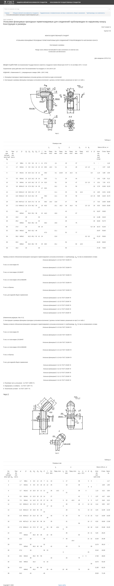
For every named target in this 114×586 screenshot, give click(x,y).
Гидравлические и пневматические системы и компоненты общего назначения (62, 13)
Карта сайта (62, 585)
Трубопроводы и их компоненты (96, 13)
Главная (7, 13)
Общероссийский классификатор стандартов (32, 2)
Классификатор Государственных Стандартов (65, 2)
